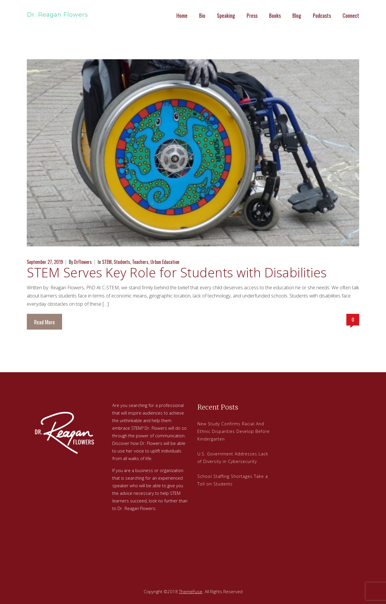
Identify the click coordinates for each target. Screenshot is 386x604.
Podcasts (322, 15)
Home (181, 15)
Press (252, 15)
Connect (351, 15)
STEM (107, 261)
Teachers (140, 261)
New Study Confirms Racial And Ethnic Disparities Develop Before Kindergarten (233, 431)
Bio (202, 15)
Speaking (226, 15)
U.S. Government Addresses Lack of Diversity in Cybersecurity (232, 457)
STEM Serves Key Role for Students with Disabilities (177, 272)
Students (122, 261)
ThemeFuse (190, 591)
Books (275, 15)
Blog (296, 15)
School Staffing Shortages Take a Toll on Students (232, 480)
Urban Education (164, 261)
